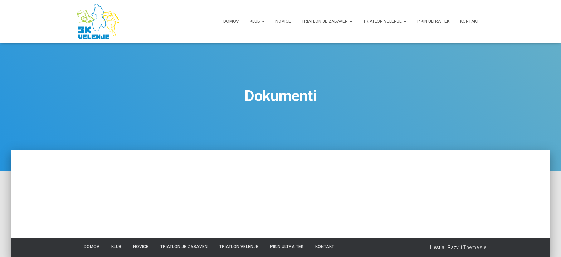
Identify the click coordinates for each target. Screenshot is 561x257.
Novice (283, 21)
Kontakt (469, 21)
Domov (231, 21)
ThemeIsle (474, 247)
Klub (257, 21)
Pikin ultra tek (433, 21)
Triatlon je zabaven (327, 21)
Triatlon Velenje (384, 21)
